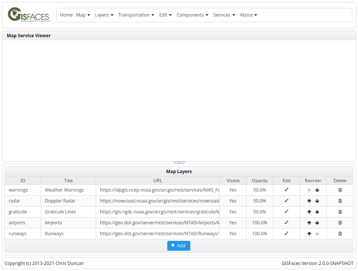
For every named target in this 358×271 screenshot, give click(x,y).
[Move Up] (309, 200)
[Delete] (340, 189)
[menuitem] (66, 15)
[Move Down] (317, 189)
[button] (178, 246)
